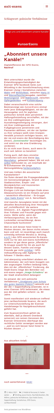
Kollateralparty (35, 100)
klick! (29, 382)
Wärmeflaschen (17, 95)
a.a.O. (7, 237)
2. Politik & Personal (29, 392)
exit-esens (13, 6)
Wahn (7, 92)
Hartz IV (45, 92)
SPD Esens (31, 400)
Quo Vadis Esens (14, 198)
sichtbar (28, 250)
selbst (7, 163)
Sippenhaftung (10, 400)
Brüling (18, 395)
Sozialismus (21, 400)
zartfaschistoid (10, 402)
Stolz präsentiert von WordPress (17, 409)
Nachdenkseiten (38, 395)
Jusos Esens (26, 395)
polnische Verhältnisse (19, 397)
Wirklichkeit (22, 92)
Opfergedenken (12, 100)
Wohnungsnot (11, 98)
